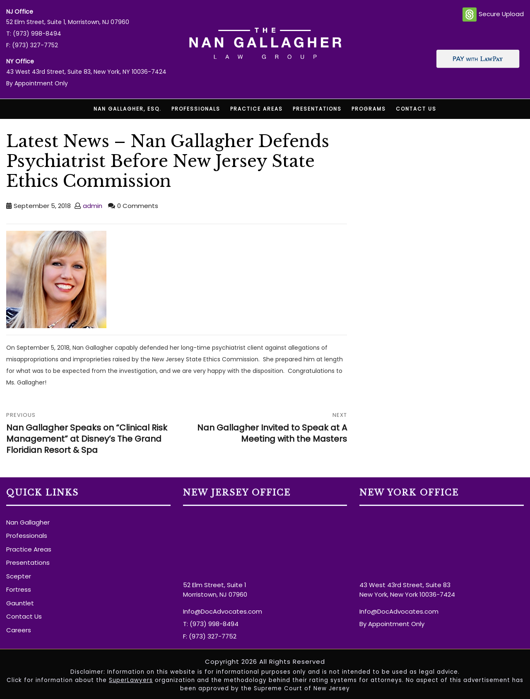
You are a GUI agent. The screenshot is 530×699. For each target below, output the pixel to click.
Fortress (18, 589)
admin (92, 205)
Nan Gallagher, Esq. (127, 108)
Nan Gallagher (28, 522)
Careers (18, 630)
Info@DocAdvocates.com (222, 611)
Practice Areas (256, 108)
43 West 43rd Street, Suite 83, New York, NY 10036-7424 (86, 72)
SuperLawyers (131, 680)
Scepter (18, 576)
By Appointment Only (37, 83)
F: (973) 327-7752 (32, 45)
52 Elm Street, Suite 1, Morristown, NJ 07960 (67, 22)
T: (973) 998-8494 (33, 33)
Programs (369, 108)
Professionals (195, 108)
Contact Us (416, 108)
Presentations (317, 108)
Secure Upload (493, 14)
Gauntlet (20, 603)
